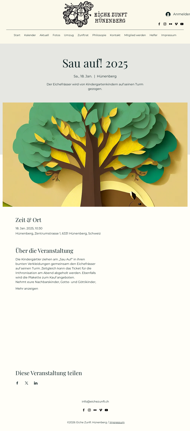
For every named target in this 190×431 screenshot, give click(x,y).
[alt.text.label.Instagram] (165, 24)
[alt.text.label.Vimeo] (176, 24)
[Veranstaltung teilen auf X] (26, 383)
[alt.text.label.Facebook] (159, 24)
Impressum (117, 422)
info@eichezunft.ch (95, 401)
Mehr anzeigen (26, 288)
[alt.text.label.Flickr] (170, 24)
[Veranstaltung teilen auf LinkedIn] (36, 383)
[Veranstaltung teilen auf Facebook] (17, 383)
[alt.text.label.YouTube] (182, 24)
